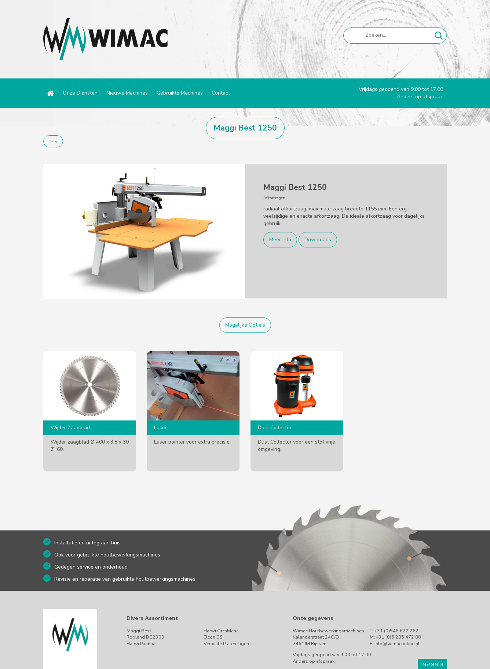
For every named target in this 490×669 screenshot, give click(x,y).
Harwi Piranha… (143, 643)
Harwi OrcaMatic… (223, 631)
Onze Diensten (80, 92)
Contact (221, 92)
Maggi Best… (140, 631)
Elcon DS (213, 637)
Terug (53, 141)
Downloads (317, 239)
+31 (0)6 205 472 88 (398, 637)
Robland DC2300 (145, 637)
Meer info (280, 239)
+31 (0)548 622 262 (396, 631)
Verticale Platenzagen (226, 643)
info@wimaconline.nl (397, 643)
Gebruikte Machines (180, 92)
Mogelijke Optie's (245, 324)
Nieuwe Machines (127, 92)
